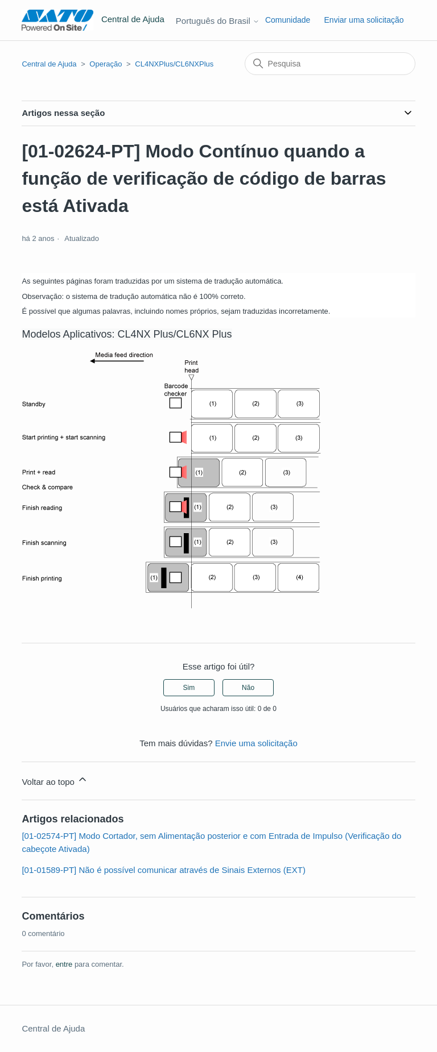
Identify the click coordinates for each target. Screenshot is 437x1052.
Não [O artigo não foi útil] (248, 688)
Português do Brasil (217, 21)
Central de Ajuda (49, 64)
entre (64, 964)
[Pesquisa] (330, 63)
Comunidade (287, 19)
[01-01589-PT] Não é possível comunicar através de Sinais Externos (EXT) (164, 870)
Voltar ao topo (55, 780)
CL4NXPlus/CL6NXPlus (174, 64)
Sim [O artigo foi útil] (189, 688)
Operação (105, 64)
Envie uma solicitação (256, 743)
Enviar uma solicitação (364, 19)
